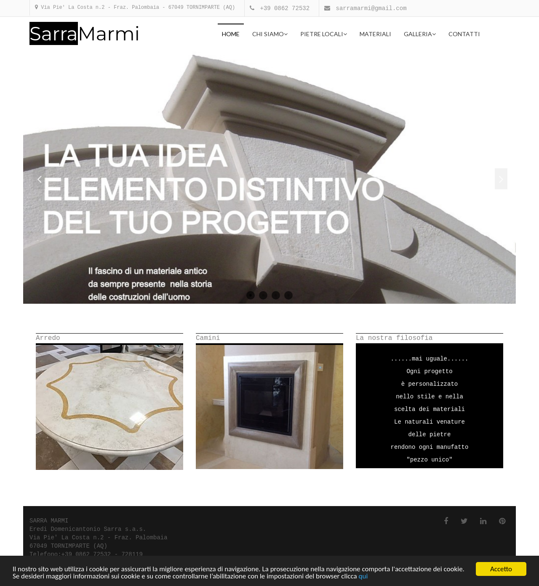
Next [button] (501, 178)
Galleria (420, 33)
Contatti (464, 33)
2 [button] (263, 295)
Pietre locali (323, 33)
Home (231, 33)
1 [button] (250, 295)
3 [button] (276, 295)
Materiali (375, 33)
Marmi (84, 33)
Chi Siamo (270, 33)
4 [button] (288, 295)
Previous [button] (39, 178)
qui (363, 576)
